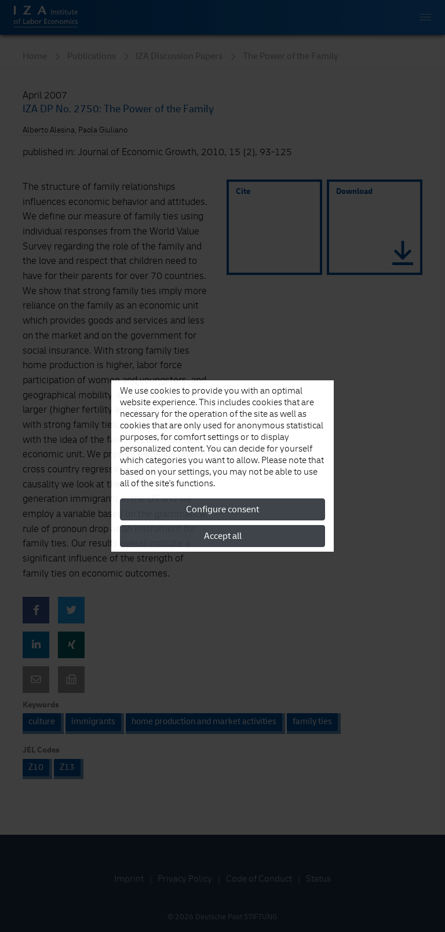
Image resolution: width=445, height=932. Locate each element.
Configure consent (222, 509)
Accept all (223, 536)
